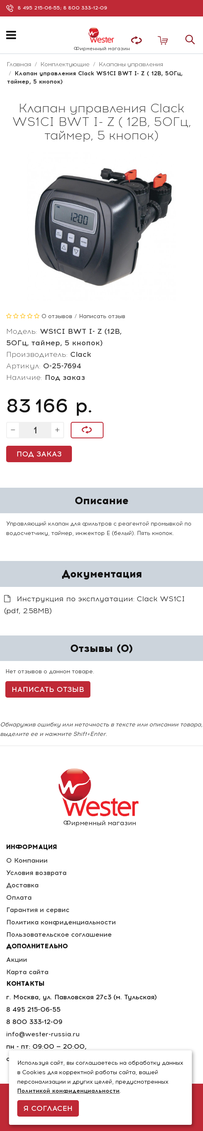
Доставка (22, 885)
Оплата (19, 897)
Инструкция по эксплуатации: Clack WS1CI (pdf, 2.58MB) (94, 604)
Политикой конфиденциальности (68, 1090)
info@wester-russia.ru (43, 1034)
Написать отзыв (102, 316)
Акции (16, 959)
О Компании (27, 860)
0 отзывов (57, 316)
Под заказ (39, 453)
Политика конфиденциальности (61, 922)
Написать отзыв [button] (48, 689)
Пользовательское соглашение (59, 934)
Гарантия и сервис (37, 910)
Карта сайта (27, 972)
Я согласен (48, 1108)
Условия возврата (36, 873)
